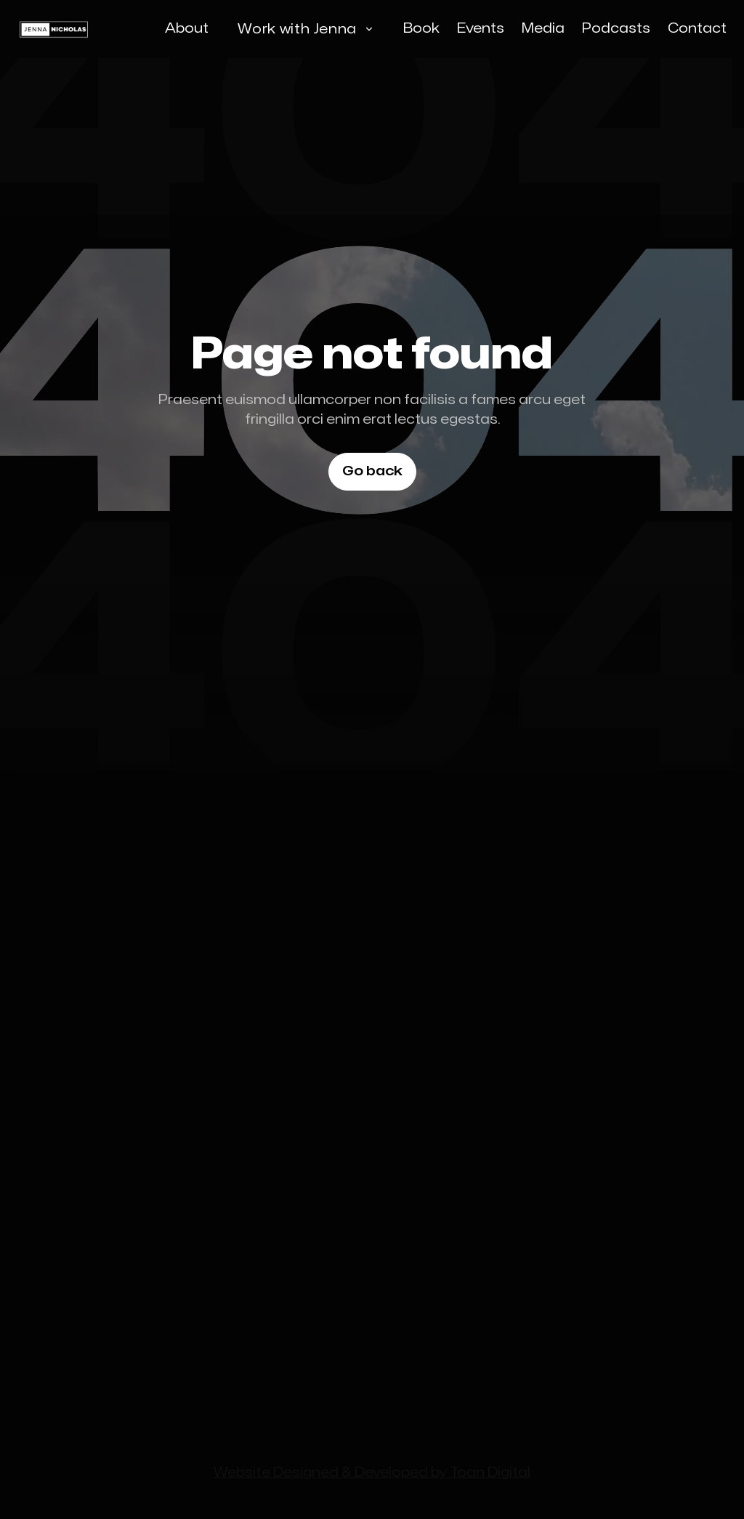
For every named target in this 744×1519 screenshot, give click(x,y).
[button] (306, 29)
